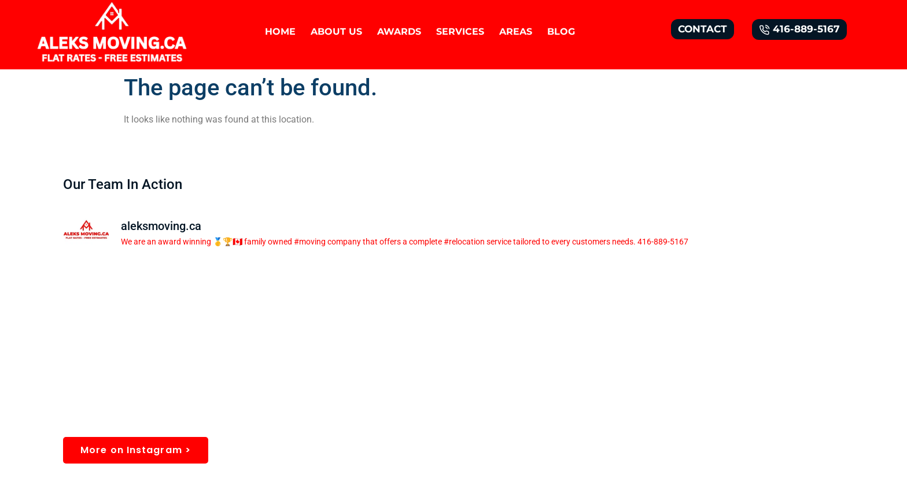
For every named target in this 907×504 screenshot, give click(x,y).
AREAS (515, 31)
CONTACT (702, 29)
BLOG (561, 31)
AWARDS (399, 31)
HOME (280, 31)
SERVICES (460, 31)
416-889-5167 (799, 29)
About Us (336, 31)
